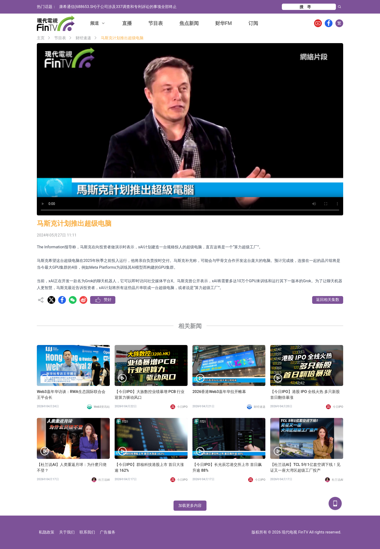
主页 (41, 38)
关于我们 (67, 532)
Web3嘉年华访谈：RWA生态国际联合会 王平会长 (71, 394)
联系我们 (87, 532)
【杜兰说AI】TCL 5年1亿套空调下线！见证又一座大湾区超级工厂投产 (305, 467)
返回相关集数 (327, 299)
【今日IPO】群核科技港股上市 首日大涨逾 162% (149, 467)
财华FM (223, 23)
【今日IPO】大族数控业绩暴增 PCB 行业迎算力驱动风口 (149, 394)
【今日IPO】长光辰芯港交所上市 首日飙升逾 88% (227, 467)
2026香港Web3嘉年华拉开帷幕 (219, 391)
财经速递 (83, 38)
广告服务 (107, 532)
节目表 (155, 23)
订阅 (253, 23)
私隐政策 (46, 532)
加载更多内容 (190, 505)
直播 (127, 23)
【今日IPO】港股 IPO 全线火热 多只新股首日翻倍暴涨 (305, 394)
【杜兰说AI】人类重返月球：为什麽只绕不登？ (71, 467)
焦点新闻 (189, 23)
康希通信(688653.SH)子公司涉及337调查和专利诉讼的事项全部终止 (118, 6)
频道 (98, 23)
